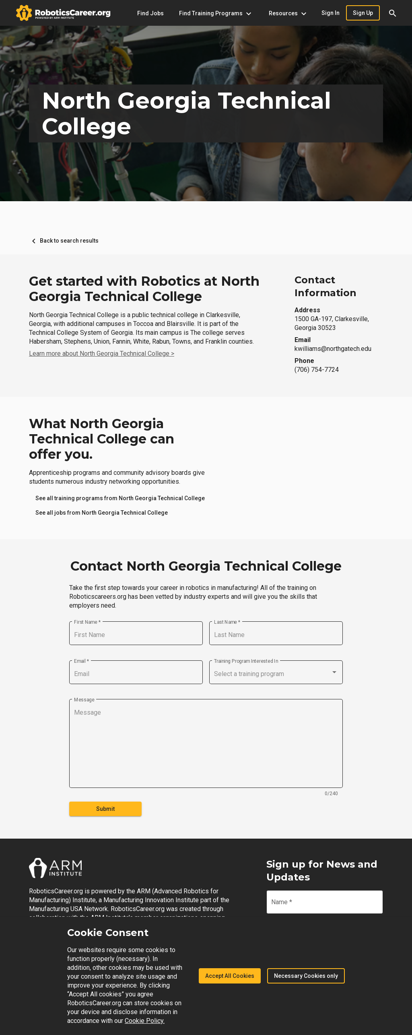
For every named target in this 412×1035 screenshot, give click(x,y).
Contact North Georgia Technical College (206, 566)
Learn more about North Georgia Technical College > (101, 353)
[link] (120, 498)
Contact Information (325, 286)
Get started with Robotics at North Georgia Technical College (144, 289)
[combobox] (276, 674)
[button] (393, 13)
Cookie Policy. (145, 1021)
